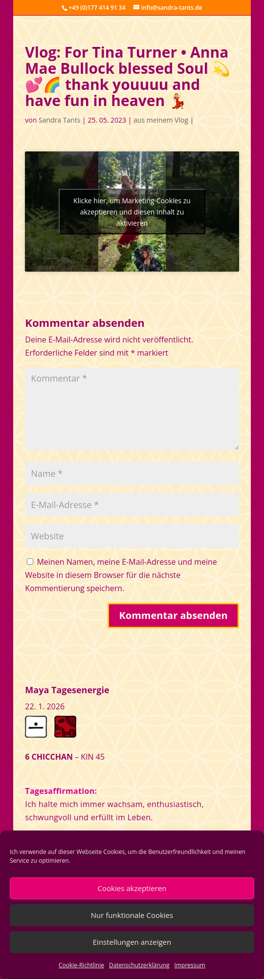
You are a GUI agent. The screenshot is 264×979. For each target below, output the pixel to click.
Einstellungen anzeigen (132, 942)
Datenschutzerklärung (139, 965)
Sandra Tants (59, 120)
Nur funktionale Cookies (132, 915)
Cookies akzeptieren (132, 888)
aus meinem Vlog (160, 120)
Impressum (190, 965)
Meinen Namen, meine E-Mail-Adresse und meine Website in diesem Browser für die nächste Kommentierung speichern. (121, 575)
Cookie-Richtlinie (81, 965)
